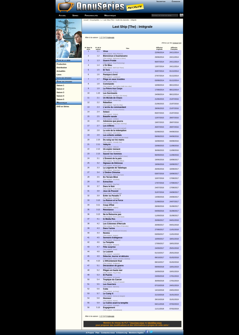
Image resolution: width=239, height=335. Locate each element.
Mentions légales (136, 333)
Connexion (176, 1)
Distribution (61, 68)
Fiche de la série (63, 60)
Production (61, 64)
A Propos (90, 333)
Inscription (161, 1)
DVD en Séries (62, 107)
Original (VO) (177, 43)
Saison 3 (60, 92)
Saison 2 (60, 89)
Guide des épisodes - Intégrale (126, 20)
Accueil (62, 15)
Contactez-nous (108, 333)
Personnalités (91, 15)
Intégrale (110, 37)
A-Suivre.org (121, 333)
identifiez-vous (155, 323)
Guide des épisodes (64, 81)
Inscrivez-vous (137, 323)
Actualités (60, 71)
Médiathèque (110, 15)
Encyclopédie (94, 20)
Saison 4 (60, 96)
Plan (97, 333)
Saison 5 (60, 99)
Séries (75, 15)
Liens (58, 75)
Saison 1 (60, 85)
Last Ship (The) (109, 20)
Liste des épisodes (64, 78)
